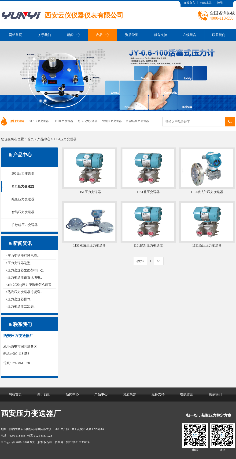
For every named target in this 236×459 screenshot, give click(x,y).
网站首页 (15, 35)
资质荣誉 (131, 35)
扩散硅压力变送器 (137, 121)
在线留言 (189, 2)
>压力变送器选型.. (19, 263)
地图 (220, 2)
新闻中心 (73, 35)
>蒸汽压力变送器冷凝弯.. (24, 292)
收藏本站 (206, 2)
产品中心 (102, 35)
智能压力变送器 (112, 121)
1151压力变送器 (63, 121)
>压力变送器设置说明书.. (24, 277)
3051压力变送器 (39, 121)
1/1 (159, 261)
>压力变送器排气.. (19, 299)
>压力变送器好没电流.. (22, 256)
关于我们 (44, 35)
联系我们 (218, 35)
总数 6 (140, 261)
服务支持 (160, 35)
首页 (30, 139)
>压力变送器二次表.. (20, 306)
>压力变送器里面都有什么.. (25, 270)
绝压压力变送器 (87, 121)
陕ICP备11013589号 (78, 442)
